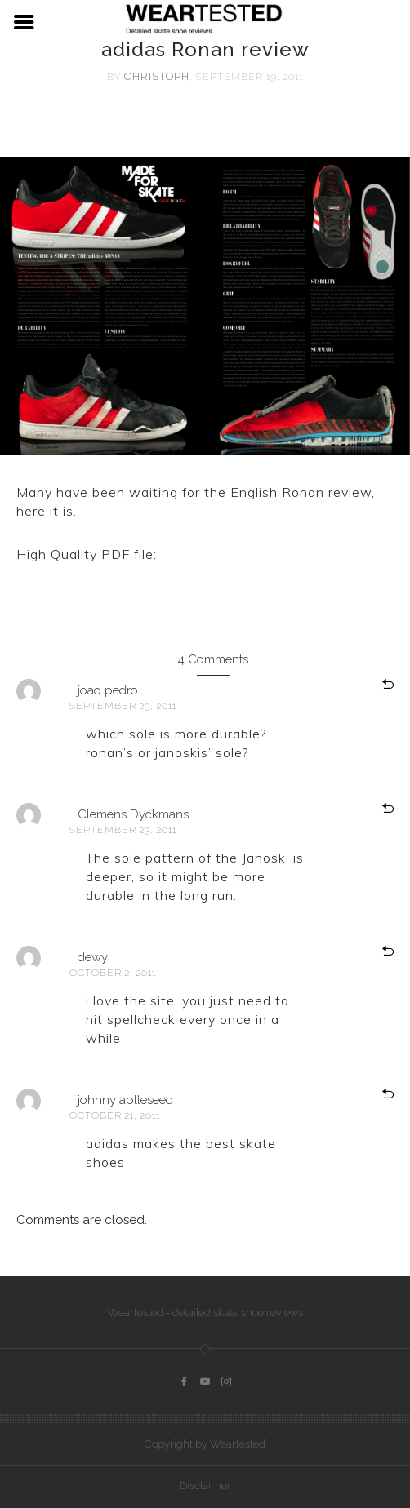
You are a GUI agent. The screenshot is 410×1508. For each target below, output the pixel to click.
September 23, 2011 (122, 706)
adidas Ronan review (230, 554)
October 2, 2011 (112, 972)
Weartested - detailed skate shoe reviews (205, 1312)
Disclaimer (205, 1485)
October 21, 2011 (114, 1115)
